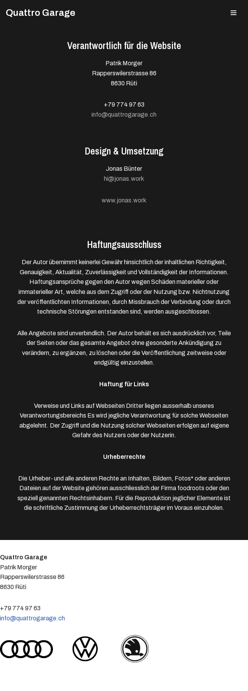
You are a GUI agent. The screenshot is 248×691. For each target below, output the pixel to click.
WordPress (83, 682)
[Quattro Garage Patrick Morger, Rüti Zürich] (40, 12)
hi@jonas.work (124, 178)
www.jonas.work (124, 200)
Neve (13, 682)
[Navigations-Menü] (233, 13)
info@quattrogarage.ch (124, 114)
